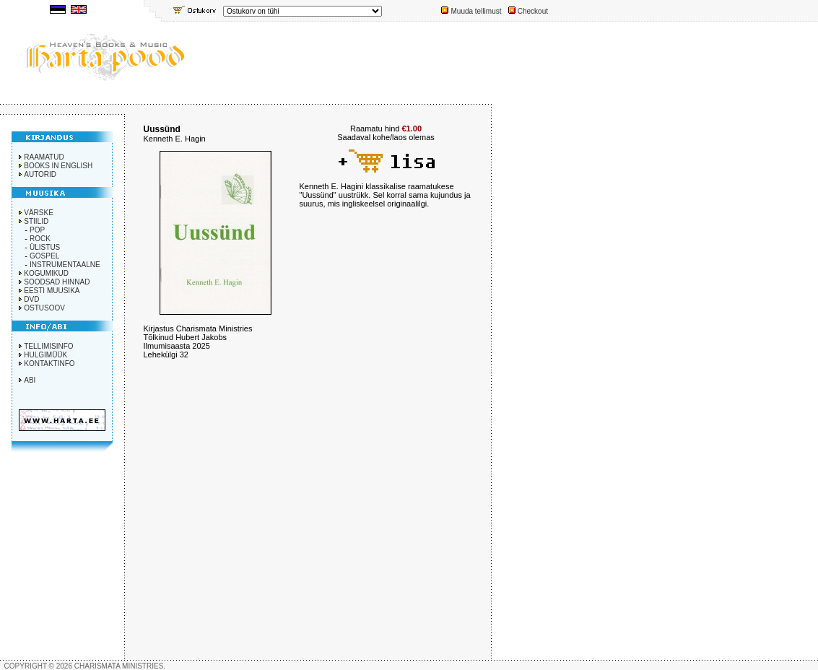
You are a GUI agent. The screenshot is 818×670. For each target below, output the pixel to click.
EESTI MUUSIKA (51, 291)
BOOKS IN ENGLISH (58, 166)
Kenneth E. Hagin (175, 138)
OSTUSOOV (44, 308)
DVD (31, 299)
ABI (29, 380)
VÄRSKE (38, 213)
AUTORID (40, 174)
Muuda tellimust (476, 11)
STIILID (36, 221)
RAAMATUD (44, 157)
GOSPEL (44, 256)
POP (37, 230)
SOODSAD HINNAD (57, 282)
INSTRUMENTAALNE (65, 265)
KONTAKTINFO (49, 363)
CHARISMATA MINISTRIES (119, 666)
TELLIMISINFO (48, 346)
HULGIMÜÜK (45, 355)
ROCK (40, 239)
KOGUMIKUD (46, 273)
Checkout (533, 11)
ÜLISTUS (45, 247)
